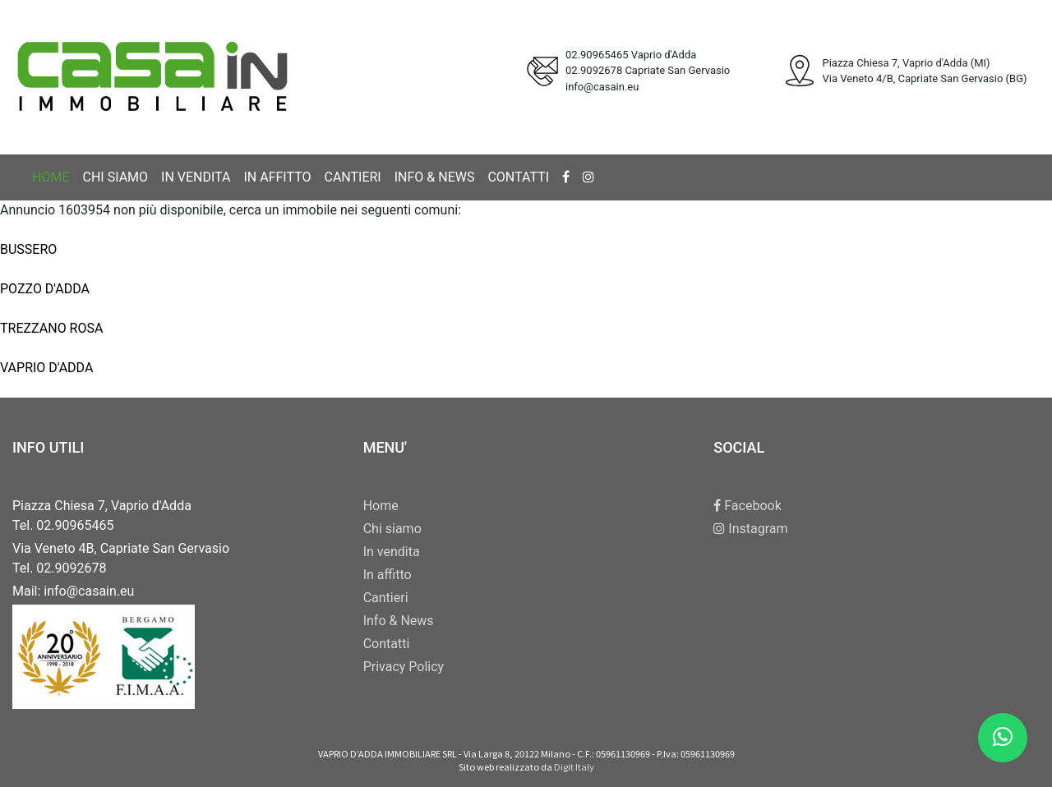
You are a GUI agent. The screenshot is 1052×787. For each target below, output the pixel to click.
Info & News (434, 177)
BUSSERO (28, 249)
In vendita (195, 177)
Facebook (747, 505)
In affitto (277, 177)
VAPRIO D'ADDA (46, 367)
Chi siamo (115, 177)
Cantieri (352, 177)
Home (50, 177)
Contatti (518, 177)
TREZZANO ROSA (51, 328)
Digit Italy (574, 766)
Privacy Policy (404, 666)
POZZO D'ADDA (45, 289)
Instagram (750, 528)
